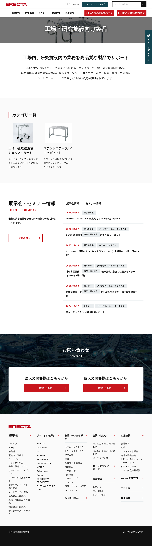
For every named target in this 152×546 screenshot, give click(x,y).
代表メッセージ (128, 466)
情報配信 (29, 13)
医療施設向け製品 (17, 495)
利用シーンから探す (74, 437)
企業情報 (56, 13)
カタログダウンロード (101, 467)
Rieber (40, 475)
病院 (67, 459)
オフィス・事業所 (129, 451)
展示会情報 (72, 203)
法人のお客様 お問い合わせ (101, 13)
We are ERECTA (129, 478)
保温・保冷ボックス (18, 466)
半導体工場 (70, 470)
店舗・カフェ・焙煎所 (75, 486)
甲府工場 (125, 488)
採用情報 (69, 13)
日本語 (67, 4)
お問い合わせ (45, 388)
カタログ (148, 48)
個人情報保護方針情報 (19, 532)
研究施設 (69, 466)
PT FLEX (41, 455)
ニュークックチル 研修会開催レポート (85, 312)
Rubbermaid (42, 471)
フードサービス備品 (18, 492)
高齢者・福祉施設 (73, 462)
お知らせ (97, 487)
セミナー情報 (93, 203)
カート (12, 447)
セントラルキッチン (74, 451)
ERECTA (41, 443)
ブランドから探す (46, 435)
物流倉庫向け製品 (17, 507)
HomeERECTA (44, 463)
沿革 (123, 447)
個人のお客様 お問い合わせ (133, 13)
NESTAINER (43, 459)
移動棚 (12, 451)
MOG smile (42, 447)
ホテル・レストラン (74, 447)
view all (24, 238)
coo (38, 451)
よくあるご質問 (100, 458)
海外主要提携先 (128, 455)
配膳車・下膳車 (16, 455)
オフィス (69, 482)
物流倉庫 (69, 474)
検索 (143, 4)
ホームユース (71, 490)
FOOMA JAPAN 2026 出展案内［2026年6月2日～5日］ (94, 218)
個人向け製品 (71, 498)
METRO (40, 467)
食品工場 (69, 455)
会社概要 (125, 443)
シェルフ (13, 443)
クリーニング (71, 478)
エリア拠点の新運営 (130, 470)
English (76, 4)
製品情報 (16, 13)
